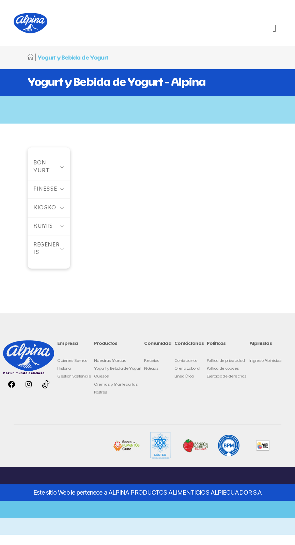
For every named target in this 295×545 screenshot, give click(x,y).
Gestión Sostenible (74, 386)
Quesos (101, 386)
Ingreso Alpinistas (265, 371)
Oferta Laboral (187, 378)
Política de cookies (223, 378)
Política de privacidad (226, 371)
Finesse (45, 199)
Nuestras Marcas (110, 371)
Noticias (151, 378)
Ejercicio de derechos (226, 386)
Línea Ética (184, 386)
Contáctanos (186, 371)
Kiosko (44, 218)
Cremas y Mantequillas (116, 394)
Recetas (151, 371)
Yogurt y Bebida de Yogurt (117, 378)
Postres (100, 402)
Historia (64, 378)
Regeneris (46, 259)
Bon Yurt (41, 177)
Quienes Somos (72, 371)
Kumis (43, 236)
